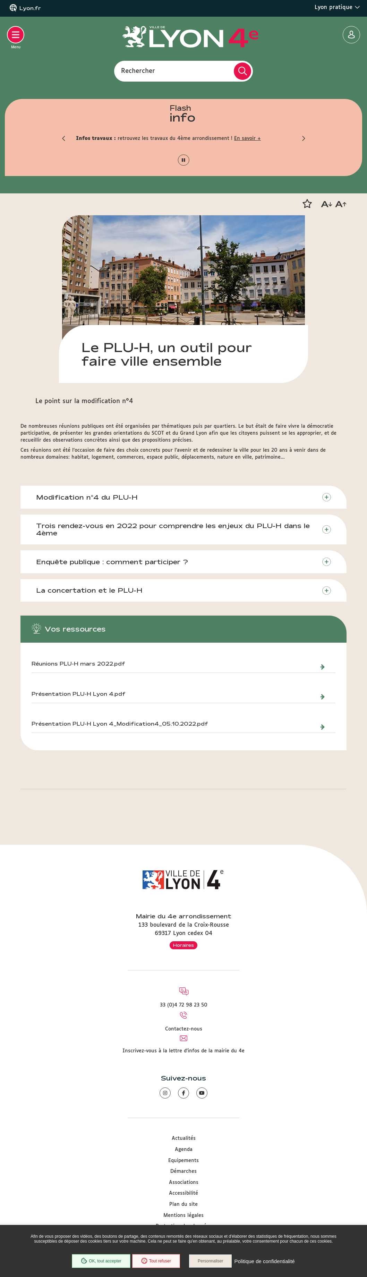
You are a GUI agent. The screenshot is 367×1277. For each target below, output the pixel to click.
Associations (183, 1182)
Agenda (184, 1149)
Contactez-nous (183, 1029)
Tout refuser (156, 1261)
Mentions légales (183, 1215)
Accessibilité (183, 1193)
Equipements (183, 1160)
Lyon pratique (337, 7)
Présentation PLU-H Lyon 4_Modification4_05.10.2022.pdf (120, 724)
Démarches (183, 1171)
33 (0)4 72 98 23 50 (183, 1005)
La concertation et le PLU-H (89, 590)
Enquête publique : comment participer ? (112, 562)
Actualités (184, 1138)
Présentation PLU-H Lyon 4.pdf (79, 694)
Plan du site (183, 1204)
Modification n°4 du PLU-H (87, 497)
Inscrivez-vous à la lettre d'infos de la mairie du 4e (183, 1051)
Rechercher (138, 71)
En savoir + (247, 138)
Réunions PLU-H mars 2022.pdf (78, 664)
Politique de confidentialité (264, 1261)
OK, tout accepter (101, 1261)
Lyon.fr (30, 8)
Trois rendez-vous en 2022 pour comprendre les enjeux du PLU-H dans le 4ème (173, 529)
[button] (64, 138)
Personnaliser (210, 1261)
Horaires (183, 945)
